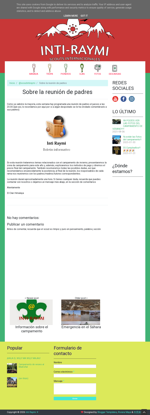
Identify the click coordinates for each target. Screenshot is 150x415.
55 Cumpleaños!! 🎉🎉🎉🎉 (131, 149)
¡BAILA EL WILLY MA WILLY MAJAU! (23, 358)
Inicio (12, 83)
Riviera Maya (124, 412)
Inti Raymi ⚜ (32, 412)
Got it (84, 15)
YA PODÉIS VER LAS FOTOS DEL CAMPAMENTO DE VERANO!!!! (127, 124)
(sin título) (23, 378)
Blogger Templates (107, 412)
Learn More (71, 15)
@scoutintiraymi (27, 83)
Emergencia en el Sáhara (81, 327)
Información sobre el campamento (31, 329)
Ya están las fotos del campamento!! (132, 138)
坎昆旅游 (138, 412)
